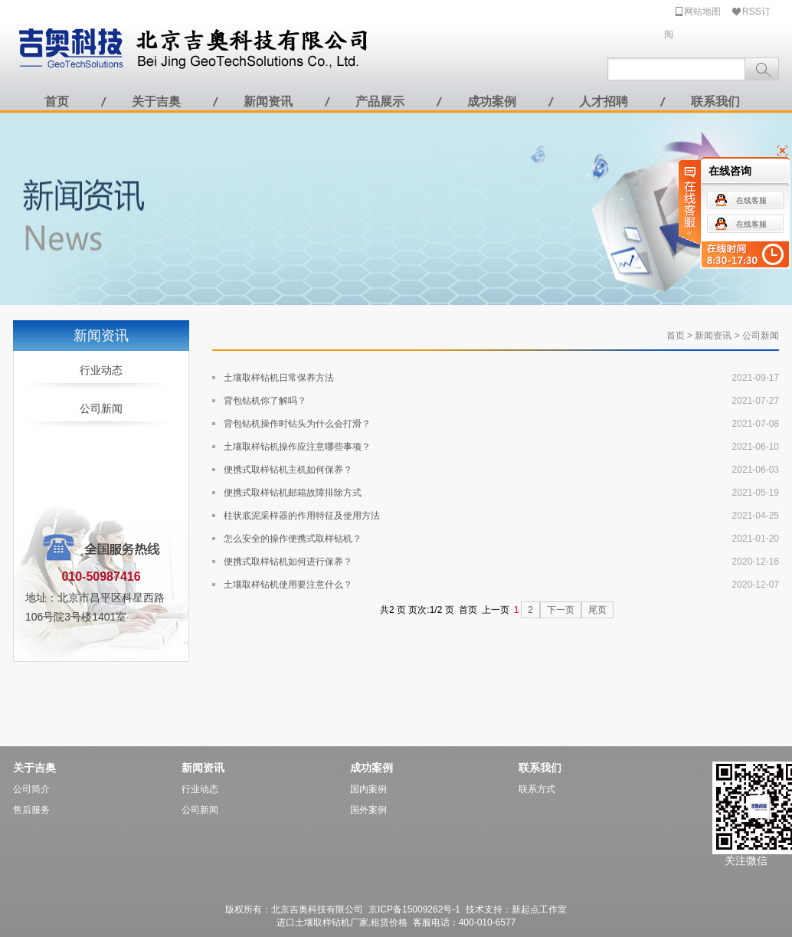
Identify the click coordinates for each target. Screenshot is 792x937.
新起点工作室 (539, 909)
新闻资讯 (268, 101)
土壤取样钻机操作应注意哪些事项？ (297, 446)
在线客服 (688, 202)
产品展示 (379, 101)
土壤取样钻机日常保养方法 (279, 377)
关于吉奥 (156, 101)
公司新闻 (101, 408)
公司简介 (31, 789)
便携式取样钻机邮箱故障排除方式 (293, 492)
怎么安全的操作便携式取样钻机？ (293, 538)
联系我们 (715, 101)
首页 (56, 101)
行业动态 (101, 370)
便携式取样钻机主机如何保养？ (288, 469)
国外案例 (368, 809)
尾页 (597, 609)
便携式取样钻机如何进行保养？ (288, 561)
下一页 (560, 609)
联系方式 (537, 789)
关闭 (746, 153)
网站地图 (702, 11)
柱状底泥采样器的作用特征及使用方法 (302, 515)
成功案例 (491, 101)
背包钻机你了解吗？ (265, 400)
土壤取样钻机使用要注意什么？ (288, 584)
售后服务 (31, 809)
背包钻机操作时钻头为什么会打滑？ (297, 423)
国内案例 (368, 789)
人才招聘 (603, 101)
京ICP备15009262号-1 (414, 909)
